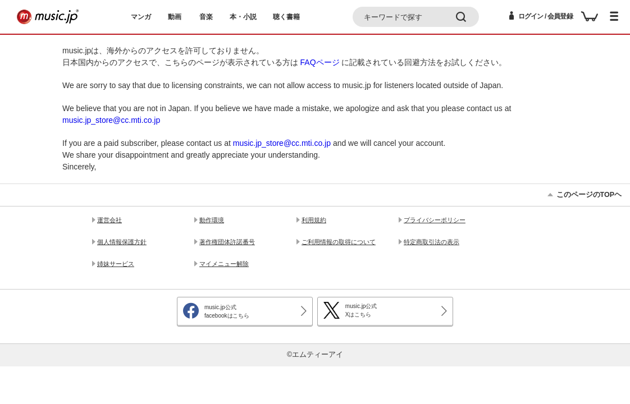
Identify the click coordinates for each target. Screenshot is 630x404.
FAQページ (320, 62)
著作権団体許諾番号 (227, 241)
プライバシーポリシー (434, 220)
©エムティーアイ (315, 355)
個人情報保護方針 (122, 241)
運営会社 (109, 220)
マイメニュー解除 (224, 263)
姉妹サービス (115, 263)
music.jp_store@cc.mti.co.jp (111, 120)
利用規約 (314, 220)
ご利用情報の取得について (339, 241)
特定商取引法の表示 (431, 241)
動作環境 (211, 220)
